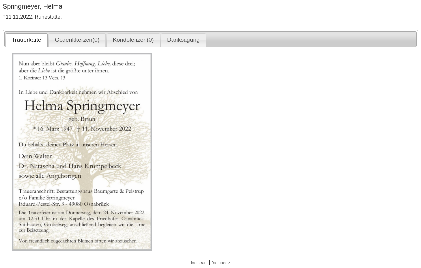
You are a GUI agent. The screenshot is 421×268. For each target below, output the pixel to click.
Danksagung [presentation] (183, 40)
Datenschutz (220, 263)
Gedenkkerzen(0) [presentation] (77, 40)
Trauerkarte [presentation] (26, 40)
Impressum (199, 263)
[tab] (26, 40)
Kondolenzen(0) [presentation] (133, 40)
